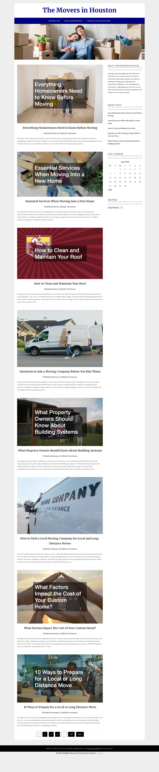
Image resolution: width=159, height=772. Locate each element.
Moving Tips (54, 21)
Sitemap (100, 768)
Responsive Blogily (94, 763)
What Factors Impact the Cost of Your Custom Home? (60, 643)
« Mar (110, 189)
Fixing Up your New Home (99, 21)
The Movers (72, 138)
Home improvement (73, 21)
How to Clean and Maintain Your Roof (60, 288)
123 (71, 749)
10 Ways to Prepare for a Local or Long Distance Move (60, 722)
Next (80, 749)
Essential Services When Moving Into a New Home (60, 206)
